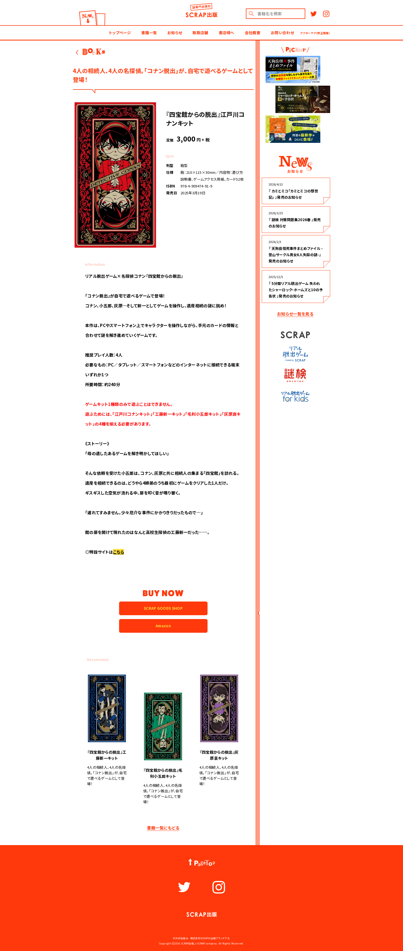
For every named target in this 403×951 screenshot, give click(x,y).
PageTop (201, 862)
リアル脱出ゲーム (295, 354)
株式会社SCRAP (199, 938)
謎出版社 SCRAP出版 (201, 11)
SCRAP (295, 334)
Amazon (163, 625)
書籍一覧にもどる (163, 828)
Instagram (326, 14)
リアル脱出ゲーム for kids (295, 396)
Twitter (313, 14)
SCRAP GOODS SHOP (163, 608)
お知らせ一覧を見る (295, 314)
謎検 (295, 375)
